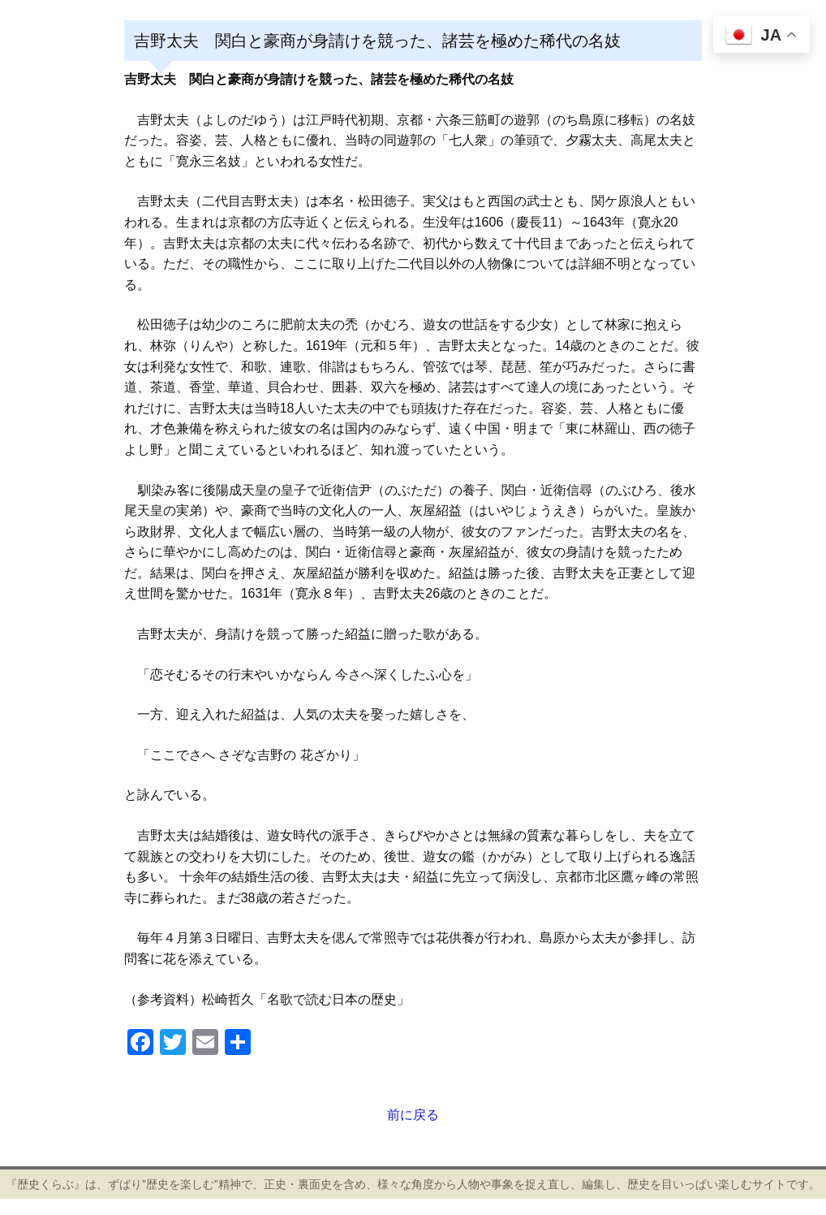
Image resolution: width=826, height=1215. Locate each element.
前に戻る (413, 1115)
